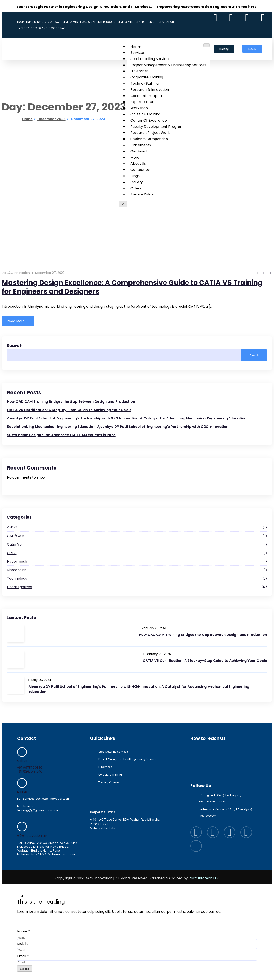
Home (135, 46)
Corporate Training (146, 77)
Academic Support (146, 95)
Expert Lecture (142, 101)
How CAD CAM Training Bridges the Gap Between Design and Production (71, 401)
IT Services (139, 71)
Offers (135, 188)
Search (15, 346)
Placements (140, 145)
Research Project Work (150, 132)
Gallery (136, 182)
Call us (22, 761)
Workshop (139, 108)
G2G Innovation (18, 273)
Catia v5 (137, 544)
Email (23, 956)
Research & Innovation (149, 89)
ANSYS (137, 527)
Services (137, 52)
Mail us (22, 792)
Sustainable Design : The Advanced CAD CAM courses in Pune (61, 435)
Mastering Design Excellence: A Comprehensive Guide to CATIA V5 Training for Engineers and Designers (134, 287)
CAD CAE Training (145, 114)
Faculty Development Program (156, 126)
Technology (137, 579)
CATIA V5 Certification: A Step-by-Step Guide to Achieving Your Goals (69, 409)
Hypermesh (137, 562)
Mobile (24, 943)
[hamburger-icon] (206, 45)
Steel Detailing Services (150, 58)
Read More (17, 321)
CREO (137, 553)
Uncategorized (137, 586)
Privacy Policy (142, 194)
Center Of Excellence (148, 120)
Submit (24, 968)
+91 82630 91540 (30, 771)
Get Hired (138, 151)
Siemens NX (137, 570)
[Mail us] (22, 783)
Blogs (135, 175)
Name (23, 931)
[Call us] (22, 752)
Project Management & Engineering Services (168, 65)
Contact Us (140, 169)
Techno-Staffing (144, 83)
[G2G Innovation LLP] (22, 826)
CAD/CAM (137, 536)
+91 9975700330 (29, 768)
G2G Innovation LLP (32, 835)
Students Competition (149, 138)
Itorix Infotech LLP (204, 878)
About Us (138, 163)
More (134, 157)
